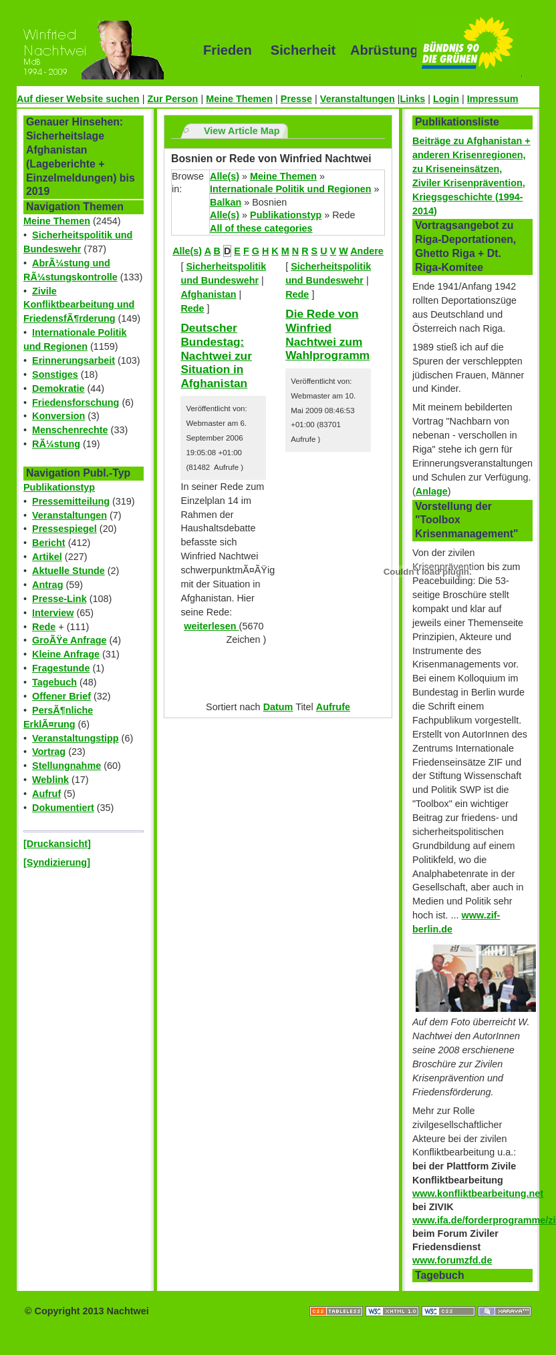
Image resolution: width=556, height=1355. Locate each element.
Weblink (50, 779)
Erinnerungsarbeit (73, 360)
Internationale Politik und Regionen (290, 189)
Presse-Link (59, 598)
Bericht (48, 542)
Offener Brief (61, 696)
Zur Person (172, 98)
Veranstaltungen (357, 98)
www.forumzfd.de (452, 1260)
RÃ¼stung (56, 444)
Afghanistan (208, 294)
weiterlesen (211, 626)
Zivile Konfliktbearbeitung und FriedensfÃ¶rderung (78, 305)
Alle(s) (224, 176)
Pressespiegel (64, 528)
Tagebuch (54, 682)
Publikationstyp (59, 487)
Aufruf (46, 793)
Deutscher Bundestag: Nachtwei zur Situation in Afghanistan (216, 355)
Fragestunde (61, 668)
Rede (43, 626)
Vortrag (48, 751)
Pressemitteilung (71, 501)
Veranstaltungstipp (75, 738)
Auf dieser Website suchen (78, 98)
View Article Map (242, 130)
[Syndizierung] (56, 862)
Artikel (47, 556)
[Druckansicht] (57, 843)
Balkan (225, 202)
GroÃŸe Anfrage (69, 640)
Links (413, 98)
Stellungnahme (66, 765)
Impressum (493, 98)
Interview (53, 612)
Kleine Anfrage (66, 654)
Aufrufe (333, 707)
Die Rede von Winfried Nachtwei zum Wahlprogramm (327, 334)
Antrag (47, 584)
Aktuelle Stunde (68, 570)
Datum (278, 707)
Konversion (58, 416)
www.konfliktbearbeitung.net (477, 1193)
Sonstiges (55, 374)
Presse (296, 98)
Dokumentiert (63, 807)
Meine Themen (239, 98)
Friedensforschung (75, 402)
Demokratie (58, 388)
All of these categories (261, 228)
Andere (367, 251)
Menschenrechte (70, 430)
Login (446, 98)
